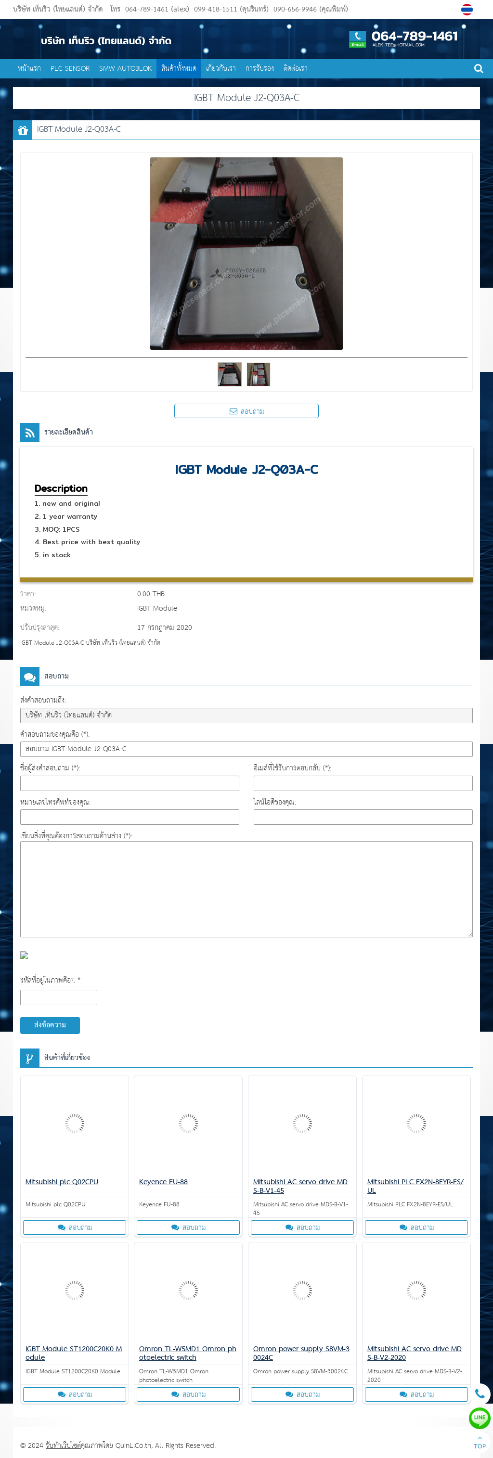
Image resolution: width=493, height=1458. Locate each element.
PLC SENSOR (70, 68)
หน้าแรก (29, 68)
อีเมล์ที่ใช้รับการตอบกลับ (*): (292, 768)
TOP (480, 1443)
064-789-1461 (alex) (157, 9)
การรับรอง (260, 68)
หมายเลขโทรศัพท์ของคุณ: (55, 802)
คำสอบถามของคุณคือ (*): (55, 734)
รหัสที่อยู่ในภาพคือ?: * (50, 980)
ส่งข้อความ (50, 1025)
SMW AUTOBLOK (125, 68)
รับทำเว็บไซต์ (63, 1445)
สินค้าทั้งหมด (178, 68)
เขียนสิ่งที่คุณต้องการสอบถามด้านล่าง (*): (76, 836)
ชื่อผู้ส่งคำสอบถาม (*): (50, 768)
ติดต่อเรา (296, 68)
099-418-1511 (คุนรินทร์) (230, 9)
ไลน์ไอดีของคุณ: (275, 802)
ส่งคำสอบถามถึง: (43, 700)
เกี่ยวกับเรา (221, 68)
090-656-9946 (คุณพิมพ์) (309, 9)
